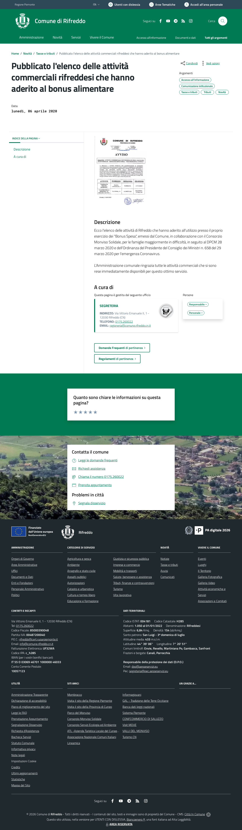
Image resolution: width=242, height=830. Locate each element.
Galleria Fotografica (210, 577)
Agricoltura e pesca (79, 558)
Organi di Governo (22, 558)
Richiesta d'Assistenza (25, 731)
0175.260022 (124, 321)
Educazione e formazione (83, 601)
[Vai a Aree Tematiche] (162, 4)
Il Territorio (204, 571)
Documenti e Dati (22, 577)
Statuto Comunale (22, 743)
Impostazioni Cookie (23, 761)
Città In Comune (195, 814)
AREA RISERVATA (119, 824)
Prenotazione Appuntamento (29, 719)
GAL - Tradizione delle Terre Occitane (145, 700)
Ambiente (73, 564)
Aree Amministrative (24, 564)
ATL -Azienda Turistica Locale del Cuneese (93, 731)
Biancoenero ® (136, 819)
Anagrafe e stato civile (81, 571)
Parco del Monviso (78, 712)
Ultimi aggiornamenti (24, 773)
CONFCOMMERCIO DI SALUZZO (143, 719)
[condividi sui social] (189, 63)
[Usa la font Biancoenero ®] (124, 4)
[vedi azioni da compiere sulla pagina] (209, 63)
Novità (27, 53)
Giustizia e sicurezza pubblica (131, 558)
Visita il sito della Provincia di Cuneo (89, 706)
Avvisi (164, 571)
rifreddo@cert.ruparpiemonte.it (38, 639)
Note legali (18, 755)
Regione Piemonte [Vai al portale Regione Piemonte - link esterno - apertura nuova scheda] (25, 4)
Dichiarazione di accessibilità (29, 700)
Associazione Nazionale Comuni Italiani (91, 737)
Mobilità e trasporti (125, 571)
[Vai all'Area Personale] (203, 4)
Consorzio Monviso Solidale (84, 719)
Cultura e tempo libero (81, 595)
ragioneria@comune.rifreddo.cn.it (130, 325)
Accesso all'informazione (151, 37)
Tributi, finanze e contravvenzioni (133, 583)
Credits (15, 767)
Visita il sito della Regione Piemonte (89, 700)
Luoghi (202, 564)
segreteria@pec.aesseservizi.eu (148, 671)
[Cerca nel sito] (222, 20)
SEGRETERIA (109, 305)
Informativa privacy (23, 749)
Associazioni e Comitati (212, 601)
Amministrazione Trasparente (29, 694)
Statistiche (18, 779)
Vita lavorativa (122, 595)
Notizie (165, 558)
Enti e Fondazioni (22, 583)
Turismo (118, 589)
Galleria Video (206, 583)
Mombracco (74, 694)
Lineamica (73, 743)
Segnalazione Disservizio (26, 725)
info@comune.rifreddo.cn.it (36, 644)
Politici (15, 595)
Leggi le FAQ (19, 712)
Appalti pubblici (76, 577)
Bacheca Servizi (21, 737)
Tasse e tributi (45, 53)
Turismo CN (130, 737)
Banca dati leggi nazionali (138, 706)
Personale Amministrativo (27, 589)
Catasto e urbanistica (80, 589)
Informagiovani (132, 694)
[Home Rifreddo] (50, 21)
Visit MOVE (130, 725)
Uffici (14, 571)
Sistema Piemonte (134, 712)
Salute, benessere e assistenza (132, 577)
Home (15, 53)
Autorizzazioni (76, 583)
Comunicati (168, 577)
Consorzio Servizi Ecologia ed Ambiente (91, 725)
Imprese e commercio (126, 564)
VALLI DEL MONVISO (136, 731)
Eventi (202, 558)
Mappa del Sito (20, 785)
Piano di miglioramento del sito (30, 706)
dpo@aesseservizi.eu (145, 666)
